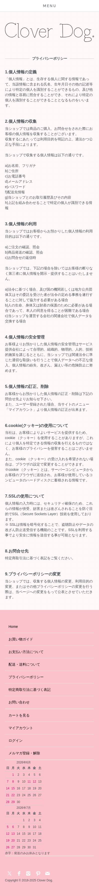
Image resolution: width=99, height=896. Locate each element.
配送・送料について (24, 664)
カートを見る (19, 715)
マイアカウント (21, 728)
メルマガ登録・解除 (24, 753)
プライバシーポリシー (26, 677)
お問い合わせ (19, 702)
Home (13, 627)
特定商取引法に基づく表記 (30, 690)
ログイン (16, 740)
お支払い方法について (26, 652)
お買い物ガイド (21, 639)
